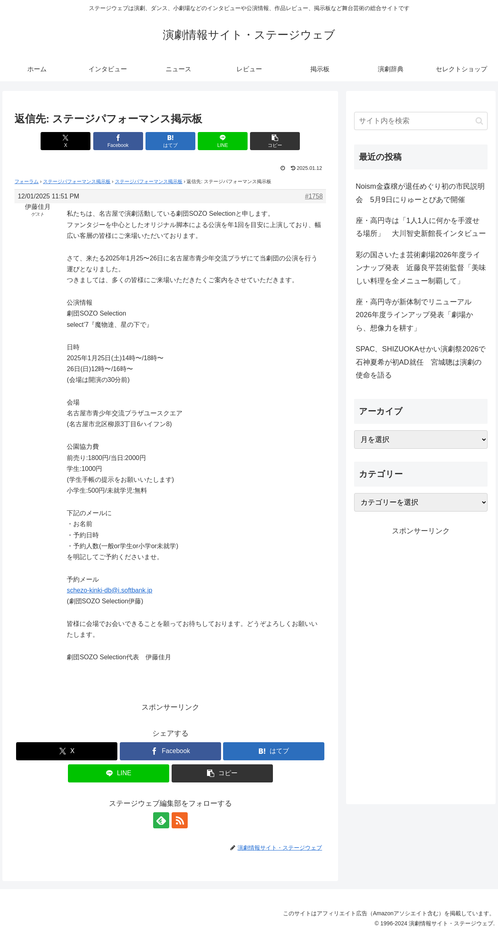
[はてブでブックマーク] (170, 141)
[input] (421, 121)
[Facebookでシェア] (118, 141)
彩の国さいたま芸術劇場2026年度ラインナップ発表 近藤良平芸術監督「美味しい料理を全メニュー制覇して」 (421, 268)
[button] (275, 141)
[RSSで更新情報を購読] (180, 820)
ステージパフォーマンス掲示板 (77, 181)
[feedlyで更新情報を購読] (161, 820)
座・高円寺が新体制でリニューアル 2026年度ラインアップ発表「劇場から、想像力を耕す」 (417, 315)
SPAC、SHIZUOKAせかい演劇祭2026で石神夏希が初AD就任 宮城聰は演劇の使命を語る (421, 362)
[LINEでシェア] (223, 141)
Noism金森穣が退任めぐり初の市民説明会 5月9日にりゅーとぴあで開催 (420, 192)
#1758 (314, 196)
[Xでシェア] (65, 141)
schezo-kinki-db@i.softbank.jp (109, 590)
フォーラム (26, 181)
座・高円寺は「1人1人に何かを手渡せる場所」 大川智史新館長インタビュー (421, 227)
